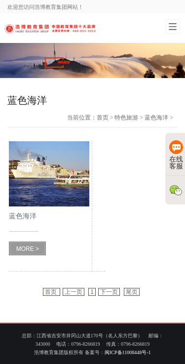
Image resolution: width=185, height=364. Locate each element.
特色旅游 (126, 117)
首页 (103, 117)
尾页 (132, 291)
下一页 (109, 291)
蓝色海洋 (156, 117)
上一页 (73, 291)
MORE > (27, 248)
